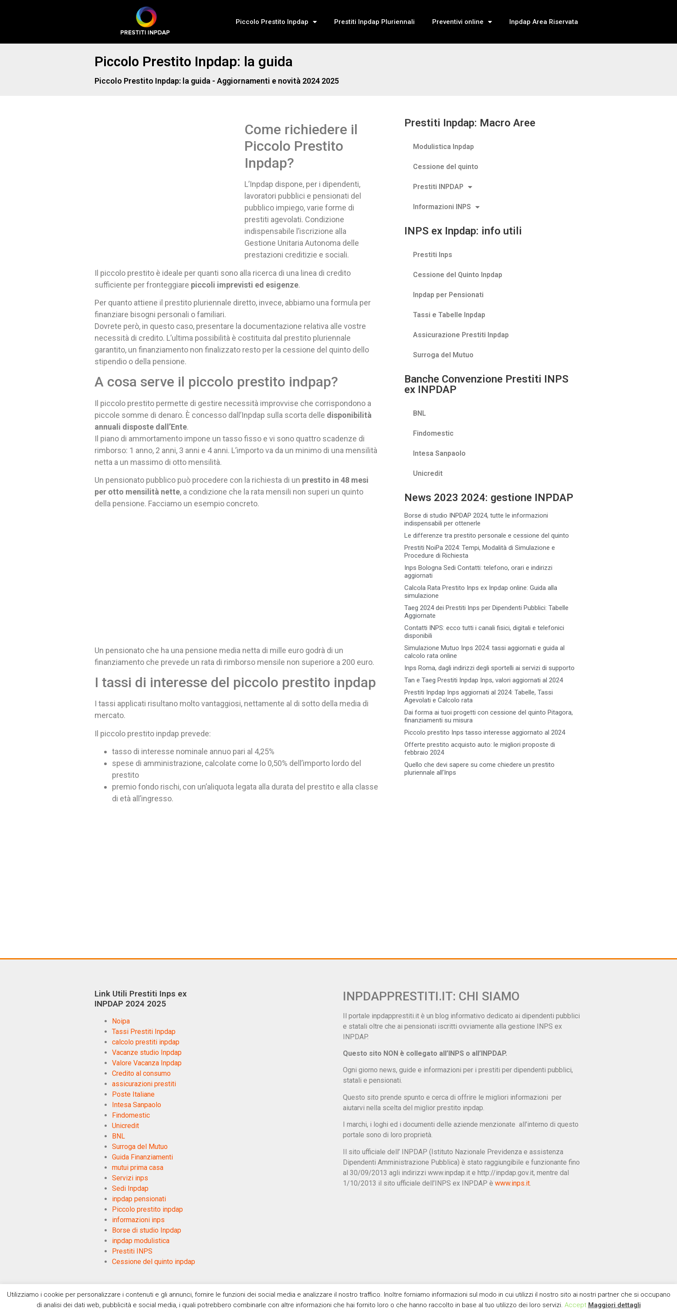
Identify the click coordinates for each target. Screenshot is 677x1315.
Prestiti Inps (432, 255)
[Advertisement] (168, 186)
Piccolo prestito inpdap (147, 1209)
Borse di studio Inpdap (146, 1230)
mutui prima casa (137, 1167)
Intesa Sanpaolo (439, 453)
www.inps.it (512, 1183)
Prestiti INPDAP (442, 187)
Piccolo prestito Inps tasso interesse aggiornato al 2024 (484, 732)
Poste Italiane (133, 1094)
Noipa (121, 1021)
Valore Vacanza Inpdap (147, 1063)
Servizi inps (130, 1178)
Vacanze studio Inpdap (147, 1052)
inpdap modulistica (140, 1241)
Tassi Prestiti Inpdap (144, 1031)
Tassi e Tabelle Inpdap (449, 315)
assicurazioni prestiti (144, 1084)
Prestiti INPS (132, 1251)
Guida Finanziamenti (142, 1157)
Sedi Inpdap (130, 1188)
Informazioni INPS (446, 207)
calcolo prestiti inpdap (145, 1042)
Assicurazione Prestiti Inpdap (461, 335)
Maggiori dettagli (614, 1305)
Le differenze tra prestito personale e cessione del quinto (486, 535)
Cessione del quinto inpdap (153, 1261)
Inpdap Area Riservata (543, 22)
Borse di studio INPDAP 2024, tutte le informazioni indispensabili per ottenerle (476, 519)
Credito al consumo (141, 1073)
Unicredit (428, 473)
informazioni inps (138, 1220)
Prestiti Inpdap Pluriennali (374, 22)
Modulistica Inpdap (443, 146)
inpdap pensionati (139, 1199)
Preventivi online (462, 22)
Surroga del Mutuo (443, 355)
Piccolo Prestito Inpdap (276, 22)
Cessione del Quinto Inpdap (457, 275)
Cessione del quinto (445, 167)
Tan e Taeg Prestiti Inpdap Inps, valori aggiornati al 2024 (483, 680)
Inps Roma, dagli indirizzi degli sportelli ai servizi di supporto (489, 668)
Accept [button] (575, 1305)
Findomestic (433, 433)
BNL (419, 413)
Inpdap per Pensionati (448, 295)
